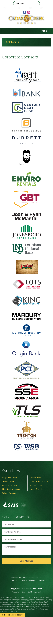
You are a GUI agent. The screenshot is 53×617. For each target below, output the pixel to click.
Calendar (34, 8)
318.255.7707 (13, 580)
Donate (23, 8)
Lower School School (39, 481)
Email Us (42, 580)
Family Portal (10, 8)
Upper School (36, 489)
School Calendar (9, 493)
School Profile (8, 481)
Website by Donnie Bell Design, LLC (26, 592)
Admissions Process (10, 485)
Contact (45, 8)
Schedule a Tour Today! (12, 615)
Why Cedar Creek (9, 477)
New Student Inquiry (11, 489)
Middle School (36, 485)
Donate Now (35, 477)
